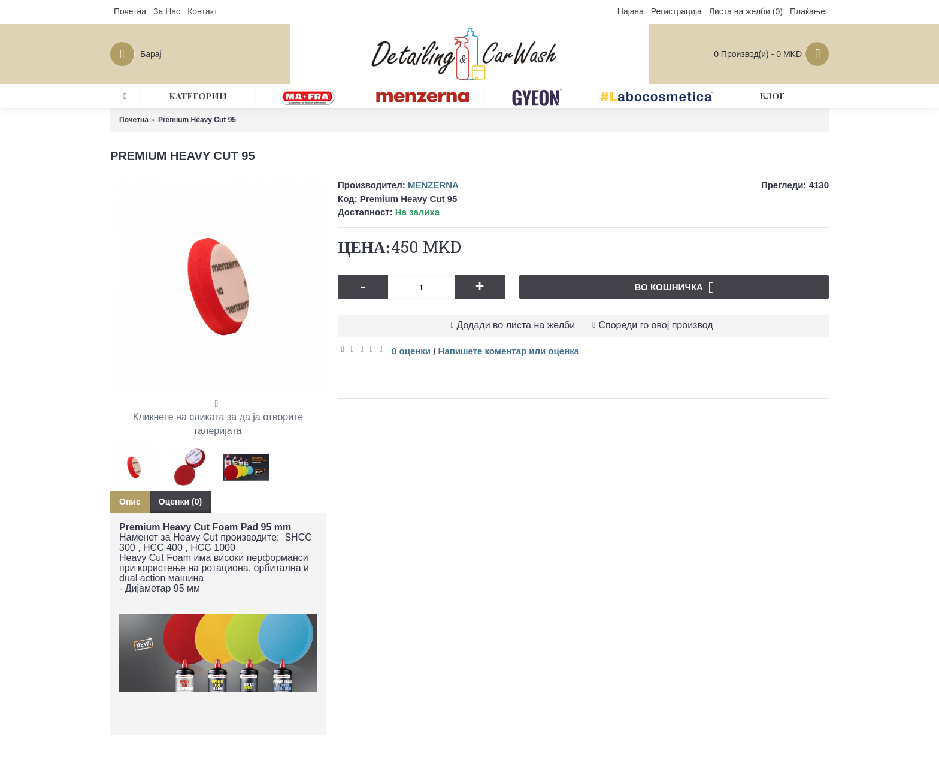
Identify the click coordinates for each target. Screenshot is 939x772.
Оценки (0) (180, 501)
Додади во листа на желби (516, 325)
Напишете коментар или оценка (509, 351)
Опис (130, 501)
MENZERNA (433, 185)
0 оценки (411, 351)
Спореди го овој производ (655, 325)
